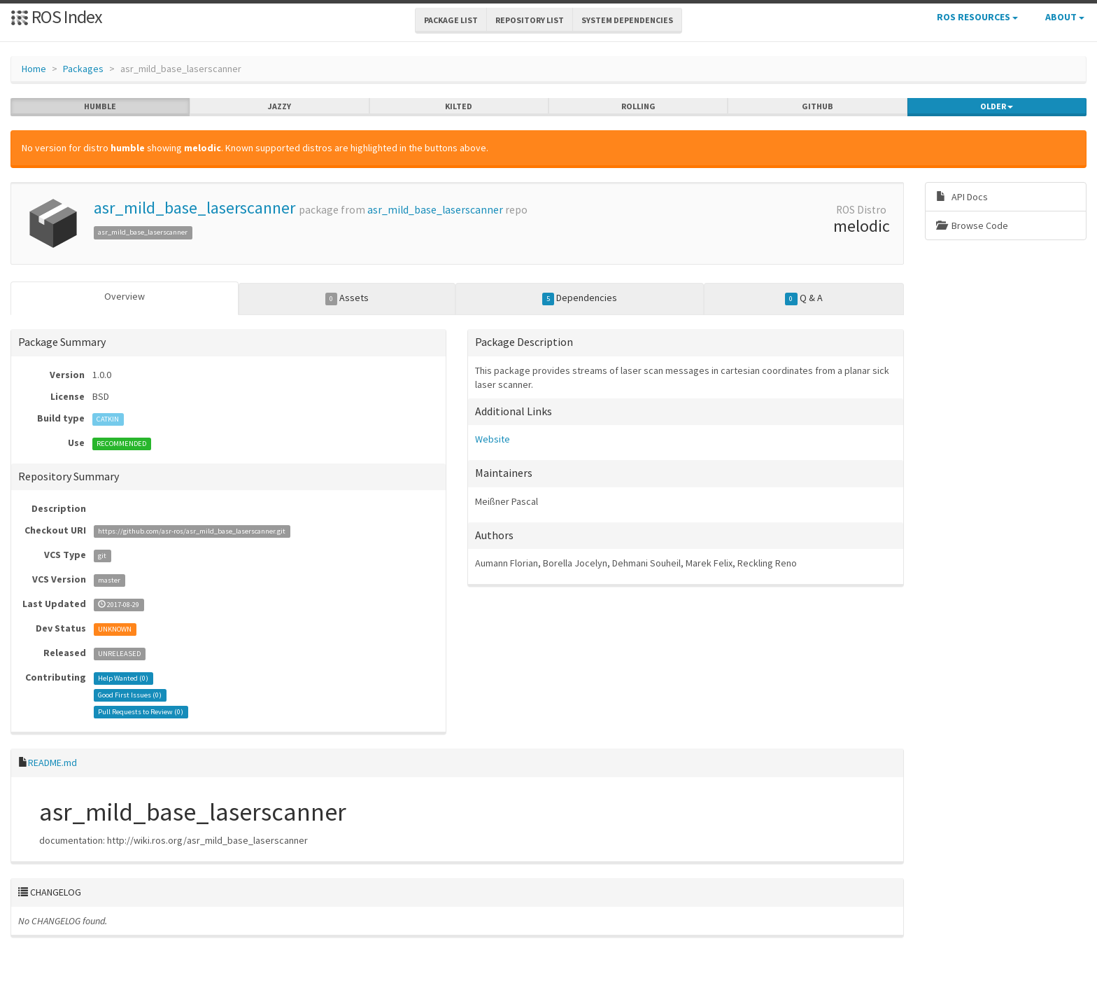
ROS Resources (977, 17)
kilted (458, 106)
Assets (347, 298)
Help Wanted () (123, 678)
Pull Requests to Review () (140, 711)
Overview (124, 296)
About (1064, 17)
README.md (52, 762)
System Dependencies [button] (627, 20)
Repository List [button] (529, 20)
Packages (83, 68)
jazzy (279, 106)
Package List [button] (451, 20)
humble (100, 106)
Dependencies (580, 298)
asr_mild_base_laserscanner (194, 207)
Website (492, 439)
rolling (638, 106)
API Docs (962, 196)
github (817, 106)
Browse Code (972, 225)
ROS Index (56, 16)
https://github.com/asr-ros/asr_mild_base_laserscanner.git (191, 531)
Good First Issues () (130, 695)
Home (34, 68)
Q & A (804, 298)
